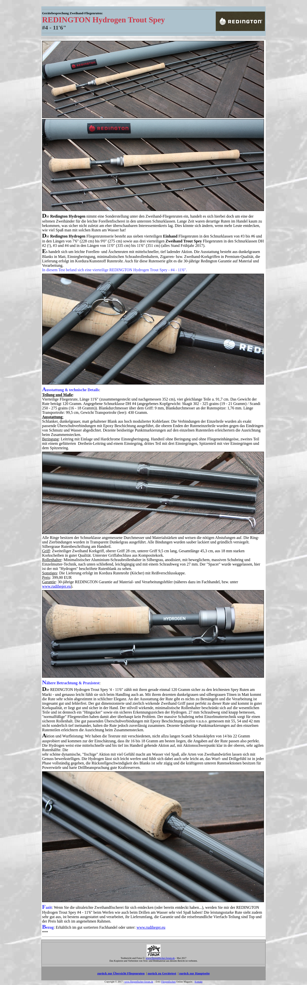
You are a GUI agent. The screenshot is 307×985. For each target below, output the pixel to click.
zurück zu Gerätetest (162, 973)
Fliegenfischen (168, 981)
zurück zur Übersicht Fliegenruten (120, 973)
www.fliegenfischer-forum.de (138, 981)
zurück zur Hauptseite (194, 973)
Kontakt (198, 981)
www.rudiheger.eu (56, 586)
